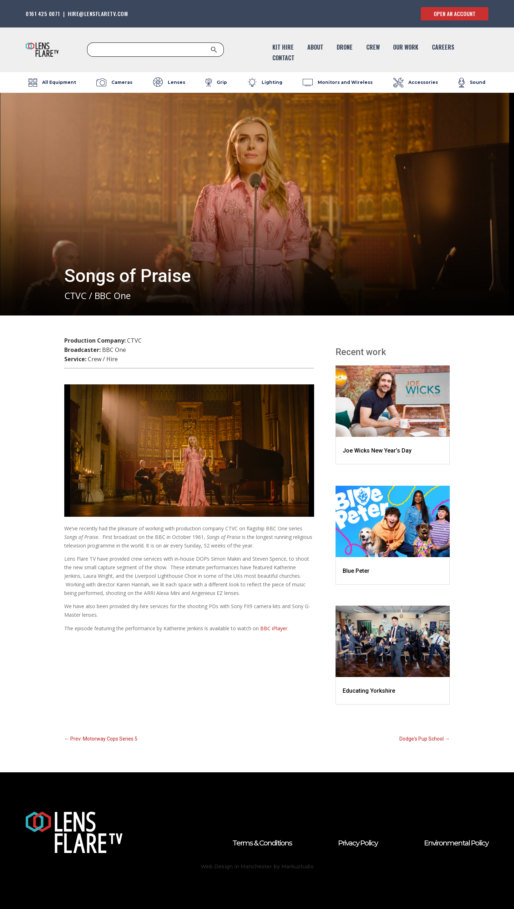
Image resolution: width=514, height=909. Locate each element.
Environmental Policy (456, 843)
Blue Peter (356, 570)
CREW (373, 48)
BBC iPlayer (273, 628)
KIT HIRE (283, 48)
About (315, 48)
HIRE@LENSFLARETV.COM (98, 13)
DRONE (345, 48)
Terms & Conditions (262, 843)
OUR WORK (405, 48)
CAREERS (443, 48)
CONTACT (283, 58)
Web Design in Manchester (236, 866)
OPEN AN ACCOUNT (454, 13)
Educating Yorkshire (369, 690)
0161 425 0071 (43, 13)
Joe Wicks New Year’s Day (377, 450)
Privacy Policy (358, 843)
